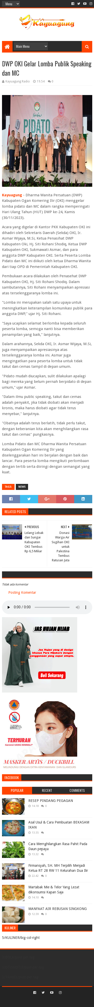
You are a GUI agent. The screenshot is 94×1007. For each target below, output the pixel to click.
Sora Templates (39, 1001)
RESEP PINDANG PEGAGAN (50, 801)
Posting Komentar (22, 592)
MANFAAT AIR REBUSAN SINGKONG (57, 909)
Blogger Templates (68, 1001)
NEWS (22, 486)
